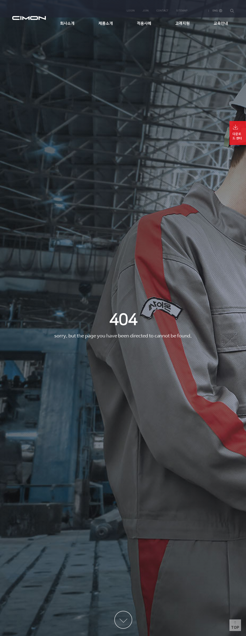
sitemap (182, 7)
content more (123, 620)
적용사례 (144, 20)
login (131, 7)
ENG (217, 7)
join (145, 7)
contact (162, 7)
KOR (200, 7)
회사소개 (67, 20)
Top (235, 627)
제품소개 (105, 20)
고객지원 (182, 20)
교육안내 (221, 20)
